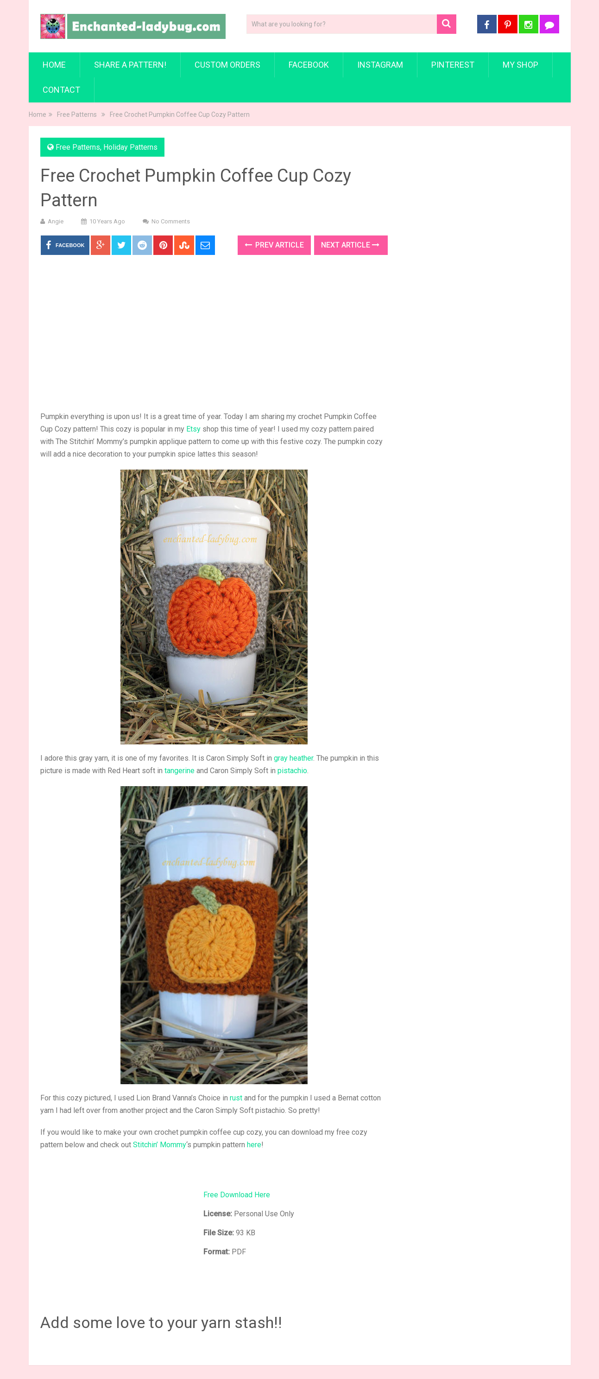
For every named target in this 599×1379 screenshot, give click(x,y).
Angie (55, 221)
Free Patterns (77, 114)
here (254, 1144)
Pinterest (452, 65)
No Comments (170, 221)
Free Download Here (236, 1194)
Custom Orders (227, 65)
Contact (61, 90)
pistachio (292, 770)
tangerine (179, 770)
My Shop (520, 65)
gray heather (293, 758)
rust (236, 1097)
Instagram (380, 65)
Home (54, 65)
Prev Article (274, 245)
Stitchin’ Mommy (159, 1144)
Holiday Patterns (130, 147)
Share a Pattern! (130, 65)
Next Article (350, 245)
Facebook (309, 65)
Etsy (193, 429)
